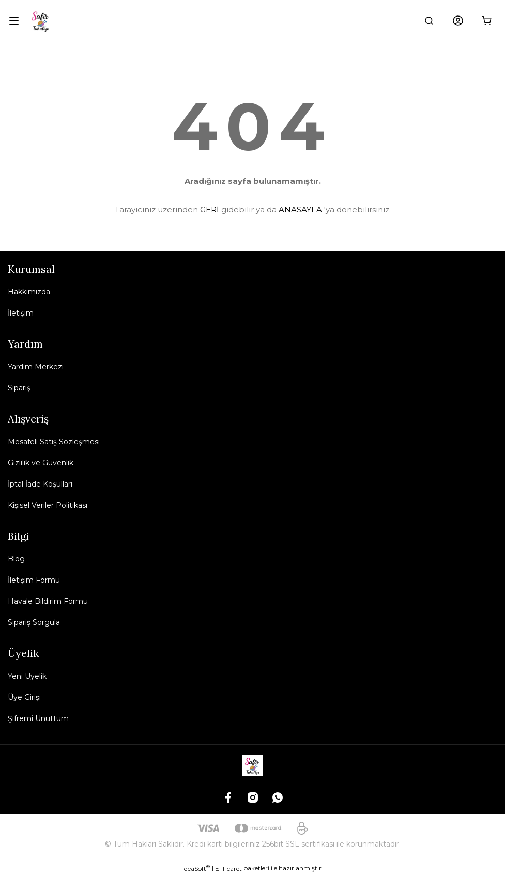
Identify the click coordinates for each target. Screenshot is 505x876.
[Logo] (40, 20)
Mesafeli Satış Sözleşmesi (54, 441)
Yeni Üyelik (27, 676)
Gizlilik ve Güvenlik (40, 462)
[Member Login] (458, 20)
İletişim (21, 313)
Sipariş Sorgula (34, 622)
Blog (16, 559)
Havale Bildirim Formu (48, 601)
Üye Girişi (24, 697)
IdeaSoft (196, 868)
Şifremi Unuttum (38, 718)
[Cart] (487, 20)
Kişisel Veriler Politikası (47, 505)
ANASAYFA (300, 209)
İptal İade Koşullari (40, 484)
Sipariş (19, 388)
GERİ (209, 209)
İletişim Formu (34, 580)
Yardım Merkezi (36, 366)
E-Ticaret (228, 868)
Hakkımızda (29, 291)
